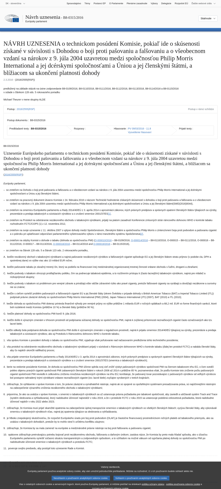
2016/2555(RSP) (26, 109)
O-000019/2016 (101, 244)
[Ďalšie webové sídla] (204, 3)
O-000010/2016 (103, 240)
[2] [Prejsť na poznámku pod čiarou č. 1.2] (141, 234)
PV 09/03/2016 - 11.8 (139, 128)
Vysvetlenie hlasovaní (139, 132)
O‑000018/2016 (61, 244)
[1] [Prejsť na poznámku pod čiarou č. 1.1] (109, 213)
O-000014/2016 (139, 240)
